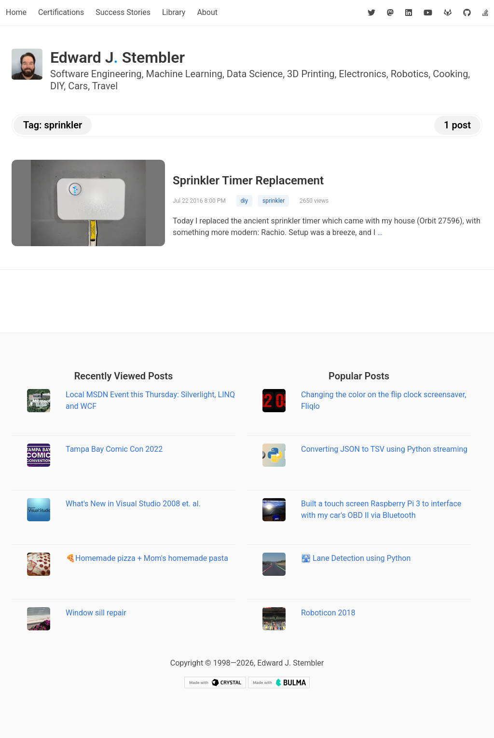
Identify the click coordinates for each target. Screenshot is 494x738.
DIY (57, 86)
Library (173, 12)
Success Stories (123, 12)
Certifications (61, 12)
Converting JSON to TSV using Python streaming (384, 449)
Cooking (450, 74)
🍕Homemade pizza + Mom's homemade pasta (147, 558)
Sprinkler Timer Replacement (248, 180)
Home (16, 12)
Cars (78, 86)
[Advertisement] (247, 301)
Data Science (255, 74)
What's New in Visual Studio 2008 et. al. (133, 503)
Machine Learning (184, 74)
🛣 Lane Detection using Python (356, 558)
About (207, 12)
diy (244, 200)
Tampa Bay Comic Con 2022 (114, 449)
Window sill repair (96, 612)
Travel (105, 86)
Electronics (362, 74)
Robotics (410, 74)
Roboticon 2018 (328, 612)
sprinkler (273, 200)
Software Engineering (96, 74)
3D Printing (310, 74)
